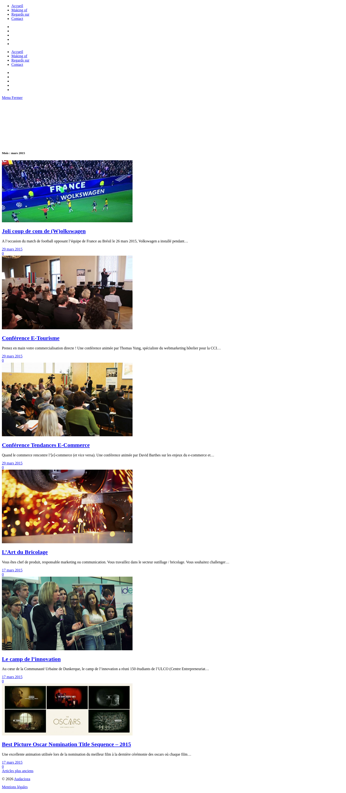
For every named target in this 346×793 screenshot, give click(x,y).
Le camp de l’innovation (31, 659)
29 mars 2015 (12, 249)
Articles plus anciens (17, 771)
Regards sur (20, 14)
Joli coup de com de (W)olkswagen (44, 231)
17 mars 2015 (12, 570)
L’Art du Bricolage (25, 552)
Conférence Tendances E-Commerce (46, 445)
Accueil (17, 6)
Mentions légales (15, 787)
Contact (17, 19)
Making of (19, 10)
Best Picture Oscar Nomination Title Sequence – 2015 (66, 744)
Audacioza (22, 779)
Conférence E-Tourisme (30, 338)
